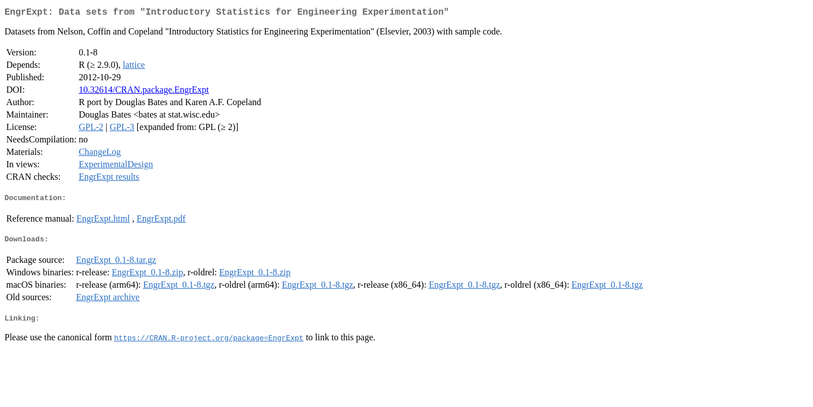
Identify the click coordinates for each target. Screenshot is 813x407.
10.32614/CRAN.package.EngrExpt (143, 92)
